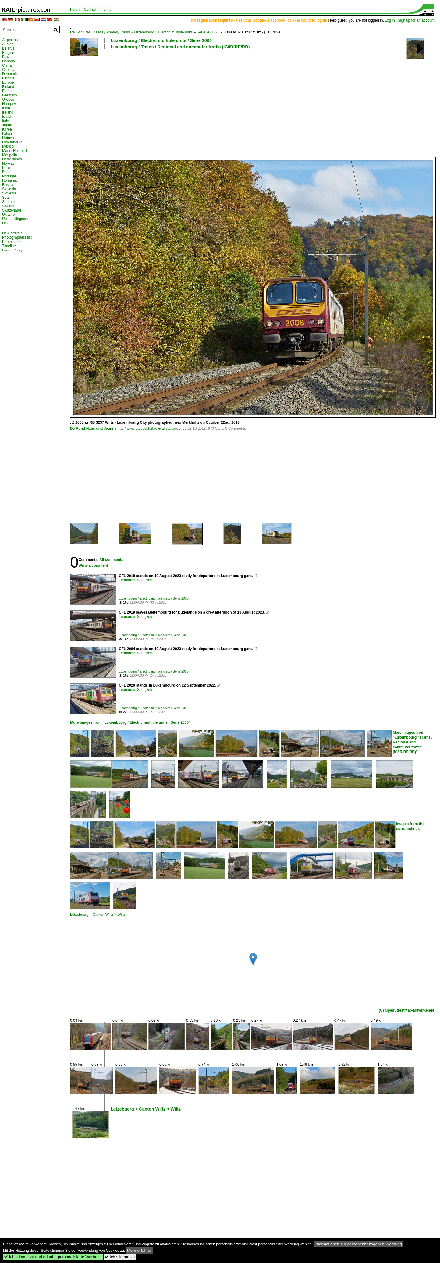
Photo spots (11, 242)
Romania (9, 180)
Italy (5, 121)
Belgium (8, 53)
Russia (7, 185)
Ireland (7, 112)
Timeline (9, 246)
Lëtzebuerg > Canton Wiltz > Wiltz (97, 914)
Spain (7, 197)
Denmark (9, 74)
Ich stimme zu (120, 1256)
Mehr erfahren (140, 1250)
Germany (9, 95)
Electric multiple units (175, 32)
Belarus (8, 48)
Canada (8, 61)
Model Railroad (14, 151)
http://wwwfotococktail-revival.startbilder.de (151, 428)
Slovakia (9, 189)
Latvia (7, 133)
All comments (111, 560)
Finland (8, 87)
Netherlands (12, 159)
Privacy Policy (12, 250)
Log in (390, 20)
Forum (75, 9)
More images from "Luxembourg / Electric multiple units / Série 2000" (130, 722)
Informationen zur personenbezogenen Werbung (358, 1244)
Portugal (9, 176)
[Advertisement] (252, 102)
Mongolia (9, 155)
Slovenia (9, 193)
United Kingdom (15, 219)
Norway (8, 163)
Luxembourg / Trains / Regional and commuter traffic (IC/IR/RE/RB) (180, 46)
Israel (6, 116)
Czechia (8, 70)
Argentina (10, 40)
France (7, 91)
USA (6, 223)
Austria (7, 44)
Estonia (8, 78)
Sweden (8, 206)
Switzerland (11, 210)
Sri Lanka (10, 202)
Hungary (9, 104)
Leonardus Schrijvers (136, 580)
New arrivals (12, 233)
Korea (7, 129)
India (6, 108)
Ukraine (8, 214)
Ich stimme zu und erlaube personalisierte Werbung (53, 1256)
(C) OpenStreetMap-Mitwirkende (406, 1010)
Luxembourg (144, 32)
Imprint (105, 9)
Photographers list (17, 237)
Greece (8, 99)
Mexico (8, 146)
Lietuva (8, 138)
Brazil (6, 57)
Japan (7, 125)
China (7, 65)
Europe (8, 82)
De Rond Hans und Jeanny (93, 428)
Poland (7, 172)
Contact (90, 9)
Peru (6, 168)
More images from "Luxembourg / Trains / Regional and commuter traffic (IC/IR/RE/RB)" (412, 742)
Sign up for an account (416, 20)
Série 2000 (206, 32)
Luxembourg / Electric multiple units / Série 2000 (161, 40)
